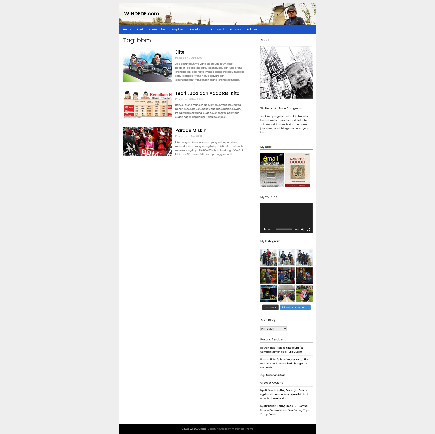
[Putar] (264, 229)
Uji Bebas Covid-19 (271, 382)
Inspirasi (178, 29)
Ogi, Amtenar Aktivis (272, 375)
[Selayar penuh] (308, 229)
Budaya (235, 29)
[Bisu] (303, 229)
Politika (252, 29)
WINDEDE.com (141, 13)
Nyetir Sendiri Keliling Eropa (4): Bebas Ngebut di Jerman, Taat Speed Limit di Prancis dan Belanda (284, 394)
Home (127, 29)
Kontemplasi (157, 29)
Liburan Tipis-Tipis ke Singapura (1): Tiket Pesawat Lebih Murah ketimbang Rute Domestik (285, 363)
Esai (140, 29)
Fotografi (217, 29)
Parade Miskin (190, 130)
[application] (286, 218)
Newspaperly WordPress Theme (235, 428)
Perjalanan (197, 29)
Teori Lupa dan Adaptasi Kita (207, 93)
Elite (179, 52)
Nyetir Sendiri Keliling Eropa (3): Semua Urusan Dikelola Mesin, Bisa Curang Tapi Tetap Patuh (284, 410)
